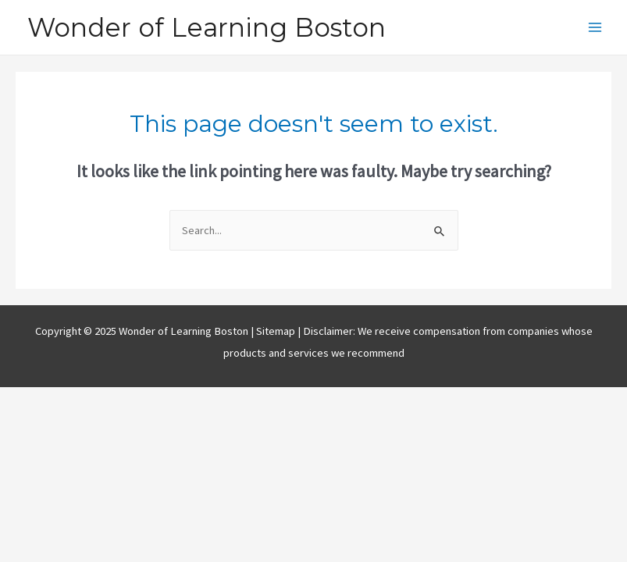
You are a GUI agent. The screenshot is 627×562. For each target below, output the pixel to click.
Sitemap (276, 331)
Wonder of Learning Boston (206, 27)
